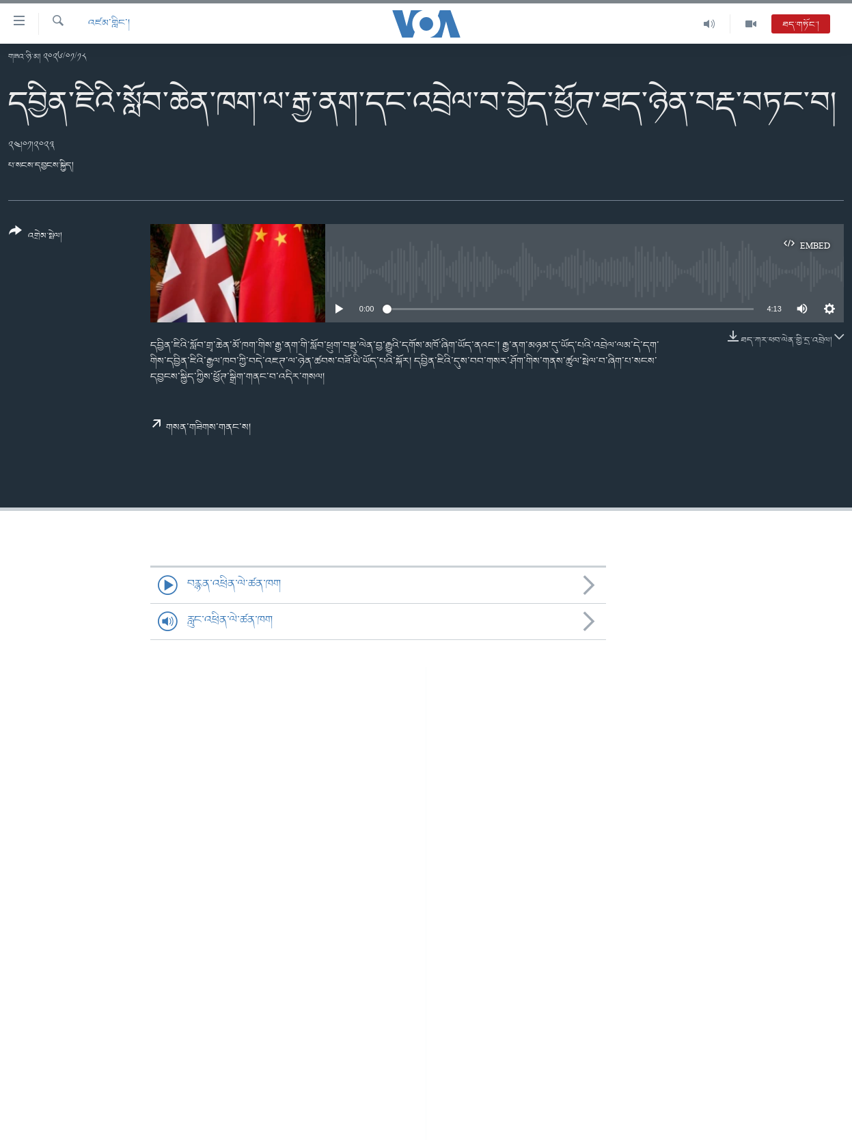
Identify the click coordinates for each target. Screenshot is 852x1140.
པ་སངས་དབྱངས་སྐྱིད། (41, 165)
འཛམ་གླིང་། (109, 23)
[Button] (35, 238)
